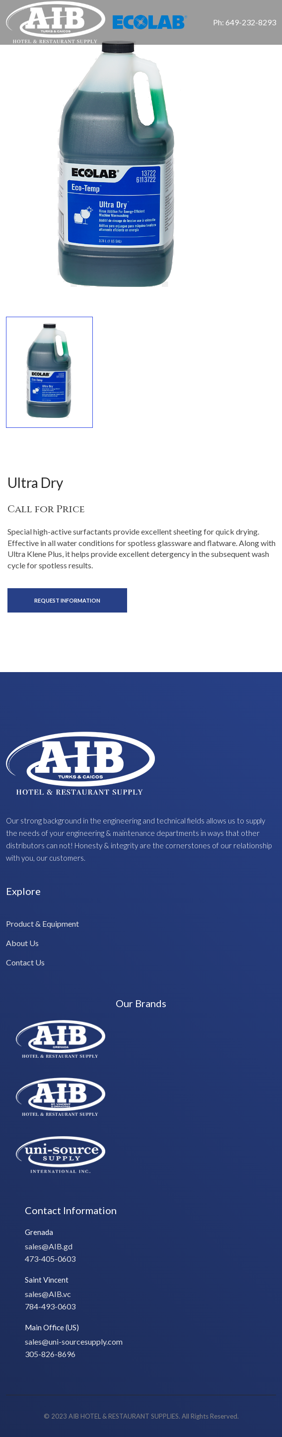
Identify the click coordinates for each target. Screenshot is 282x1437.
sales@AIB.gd (48, 1246)
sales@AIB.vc (48, 1294)
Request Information (67, 600)
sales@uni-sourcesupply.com (74, 1341)
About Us (22, 943)
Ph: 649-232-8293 (244, 22)
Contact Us (25, 962)
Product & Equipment (42, 923)
